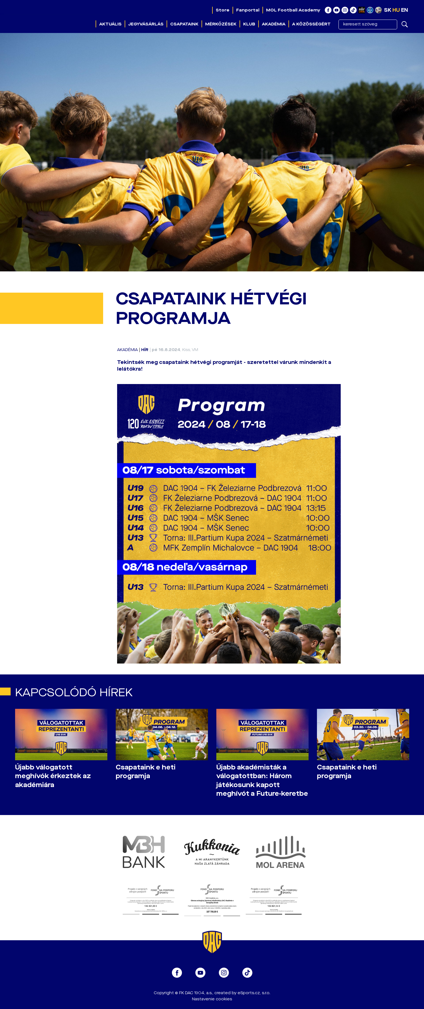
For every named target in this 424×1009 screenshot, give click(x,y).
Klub (249, 24)
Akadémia (273, 24)
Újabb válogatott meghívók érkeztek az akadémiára (53, 776)
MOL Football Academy (293, 10)
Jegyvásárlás (146, 24)
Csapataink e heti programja (146, 771)
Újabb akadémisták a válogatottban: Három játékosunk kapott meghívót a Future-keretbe (262, 780)
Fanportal (247, 10)
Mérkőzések (220, 24)
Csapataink (184, 24)
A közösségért (311, 24)
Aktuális (110, 24)
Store (222, 10)
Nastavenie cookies (212, 999)
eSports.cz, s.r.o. (254, 993)
